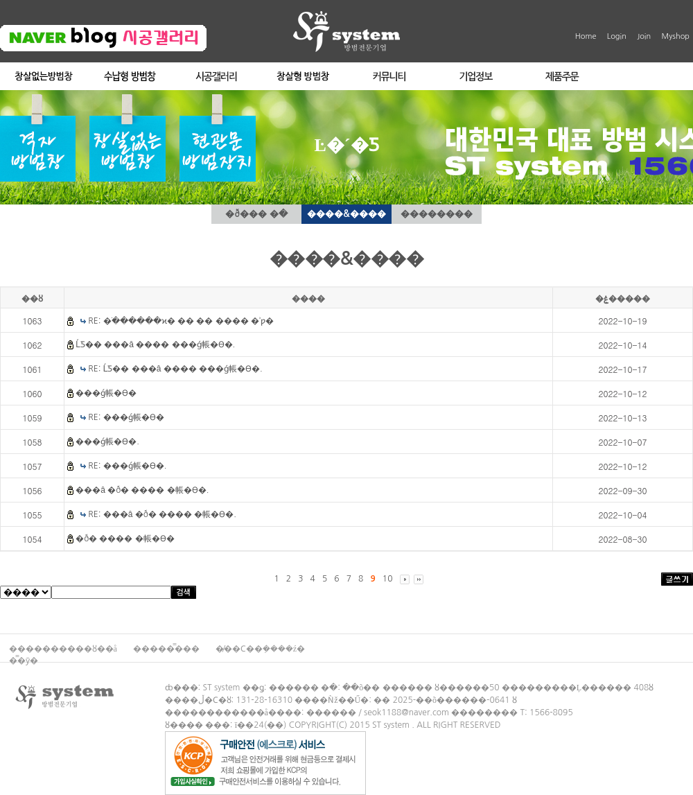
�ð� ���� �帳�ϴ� (125, 538)
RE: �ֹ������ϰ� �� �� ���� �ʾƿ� (181, 321)
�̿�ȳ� (23, 660)
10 (388, 579)
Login (616, 36)
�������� (437, 213)
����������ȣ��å (64, 649)
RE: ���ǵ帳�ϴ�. (127, 466)
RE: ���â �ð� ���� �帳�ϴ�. (162, 514)
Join (644, 36)
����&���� (346, 213)
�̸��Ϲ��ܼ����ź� (260, 649)
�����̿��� (167, 649)
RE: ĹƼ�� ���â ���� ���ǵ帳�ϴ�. (175, 369)
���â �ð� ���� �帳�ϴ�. (142, 490)
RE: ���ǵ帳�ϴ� (126, 417)
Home (586, 36)
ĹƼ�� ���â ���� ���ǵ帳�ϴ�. (155, 344)
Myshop (676, 36)
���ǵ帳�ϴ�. (107, 441)
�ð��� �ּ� (256, 213)
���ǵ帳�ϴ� (106, 393)
